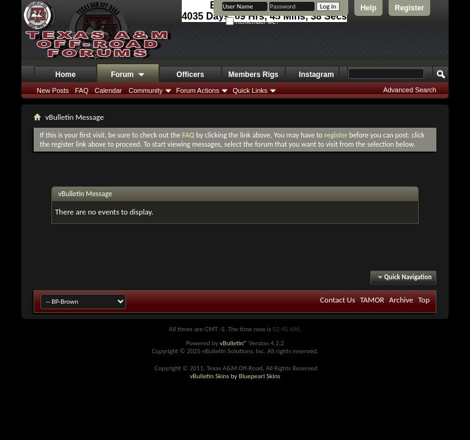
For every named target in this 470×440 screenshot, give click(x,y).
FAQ (82, 90)
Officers (190, 74)
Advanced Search (409, 90)
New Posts (53, 90)
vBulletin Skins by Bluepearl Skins (235, 376)
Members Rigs (253, 74)
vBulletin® (233, 343)
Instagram (316, 74)
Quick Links (250, 90)
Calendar (108, 90)
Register (409, 8)
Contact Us (337, 299)
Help (368, 8)
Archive (401, 299)
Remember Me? (252, 21)
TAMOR (372, 299)
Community (146, 90)
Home (65, 74)
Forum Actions (197, 90)
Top (424, 299)
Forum (128, 75)
